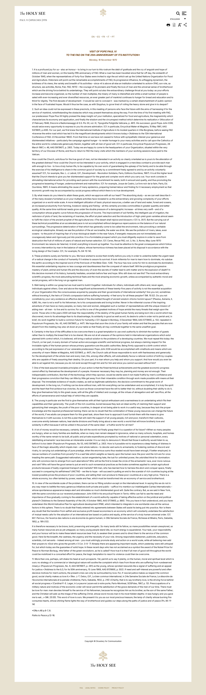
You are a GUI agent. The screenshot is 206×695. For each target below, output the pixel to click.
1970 (44, 20)
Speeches (36, 20)
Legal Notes (90, 688)
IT (108, 36)
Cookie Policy (103, 688)
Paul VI (24, 20)
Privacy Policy (118, 688)
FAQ (81, 688)
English (176, 20)
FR (103, 36)
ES (98, 36)
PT (113, 36)
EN (93, 36)
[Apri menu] (183, 13)
